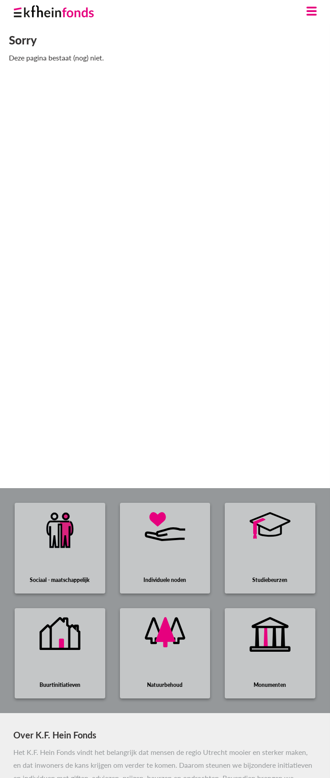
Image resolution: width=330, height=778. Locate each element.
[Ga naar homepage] (64, 9)
